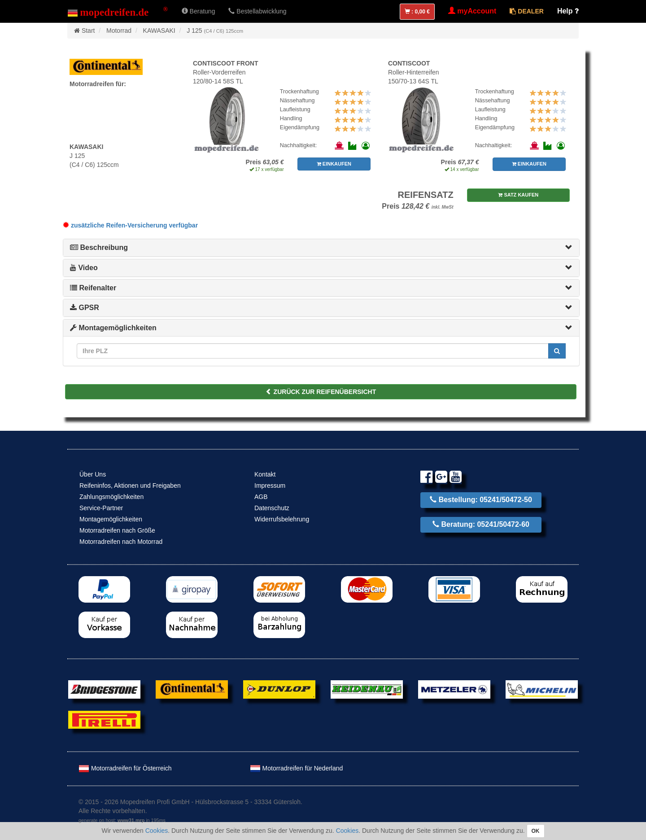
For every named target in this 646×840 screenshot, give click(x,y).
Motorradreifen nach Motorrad (120, 541)
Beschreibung (99, 247)
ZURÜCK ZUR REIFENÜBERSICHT (321, 391)
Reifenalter (93, 288)
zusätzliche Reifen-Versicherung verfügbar (130, 225)
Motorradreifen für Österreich (125, 768)
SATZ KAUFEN (518, 194)
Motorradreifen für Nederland (296, 768)
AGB (261, 496)
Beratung (198, 11)
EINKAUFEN (334, 163)
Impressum (269, 485)
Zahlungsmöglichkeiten (111, 496)
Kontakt (264, 474)
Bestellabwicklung (257, 11)
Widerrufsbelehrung (281, 519)
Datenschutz (271, 508)
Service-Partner (101, 508)
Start (88, 30)
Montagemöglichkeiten (113, 328)
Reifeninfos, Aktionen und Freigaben (130, 485)
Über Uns (92, 474)
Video (84, 267)
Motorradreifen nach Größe (117, 530)
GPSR (84, 307)
